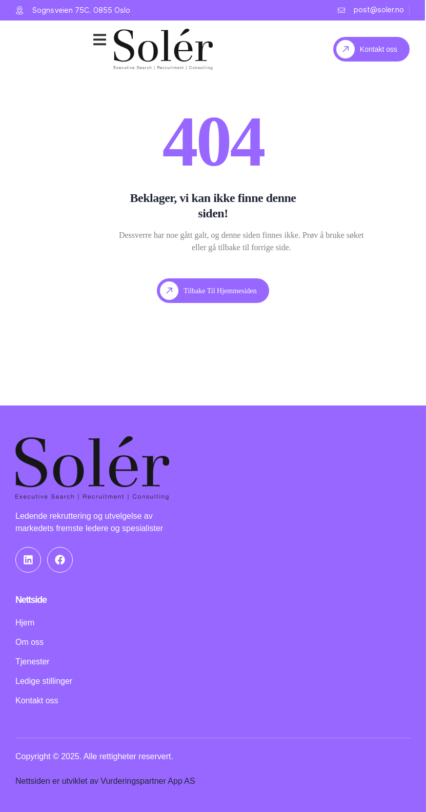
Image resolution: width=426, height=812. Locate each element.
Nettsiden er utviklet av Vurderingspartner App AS (105, 781)
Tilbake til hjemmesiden (208, 290)
